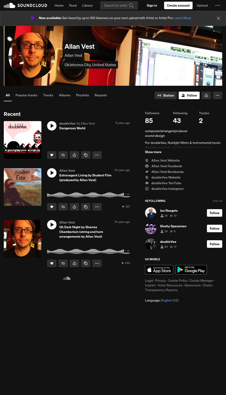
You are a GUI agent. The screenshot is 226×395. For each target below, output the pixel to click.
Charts (207, 285)
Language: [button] (161, 300)
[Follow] (189, 95)
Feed (73, 5)
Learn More (182, 17)
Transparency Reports (161, 290)
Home (59, 5)
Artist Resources (170, 285)
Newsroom (193, 285)
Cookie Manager (201, 280)
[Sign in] (152, 5)
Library (87, 5)
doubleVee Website (163, 177)
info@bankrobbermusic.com (191, 147)
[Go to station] (166, 95)
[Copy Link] (85, 155)
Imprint (150, 285)
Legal (149, 280)
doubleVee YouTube (163, 183)
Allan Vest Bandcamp (164, 171)
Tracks (48, 95)
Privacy (160, 280)
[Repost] (63, 155)
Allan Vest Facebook (163, 166)
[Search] (119, 5)
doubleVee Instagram (164, 188)
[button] (217, 5)
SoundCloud (25, 5)
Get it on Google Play (191, 269)
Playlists (82, 95)
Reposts (101, 95)
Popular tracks (26, 95)
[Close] (218, 18)
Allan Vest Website (162, 160)
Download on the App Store (159, 269)
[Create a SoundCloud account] (178, 5)
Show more (153, 152)
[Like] (51, 155)
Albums (64, 95)
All (8, 95)
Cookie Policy (177, 280)
